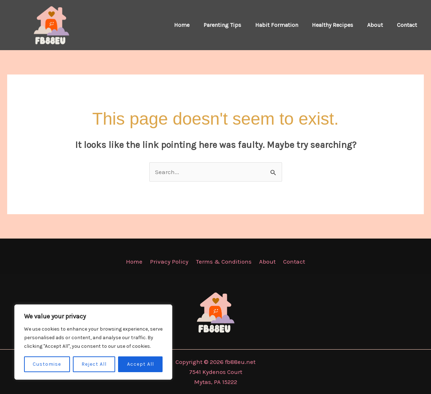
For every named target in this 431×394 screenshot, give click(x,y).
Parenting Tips (233, 24)
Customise (47, 364)
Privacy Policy (170, 261)
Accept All (140, 364)
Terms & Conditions (224, 261)
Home (195, 24)
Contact (408, 24)
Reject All (94, 364)
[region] (93, 342)
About (379, 24)
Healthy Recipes (338, 24)
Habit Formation (284, 24)
